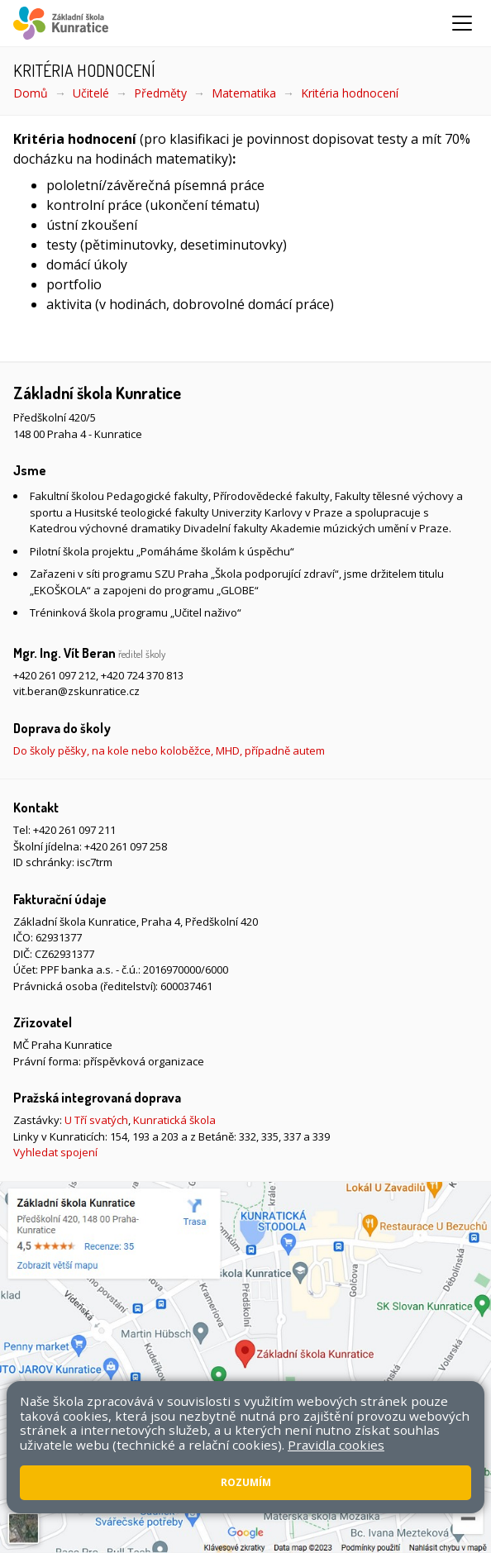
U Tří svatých (96, 1119)
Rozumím (246, 1482)
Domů (30, 93)
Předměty (160, 93)
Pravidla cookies (336, 1444)
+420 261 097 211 (74, 829)
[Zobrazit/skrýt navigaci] (462, 23)
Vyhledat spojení (55, 1152)
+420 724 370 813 (142, 675)
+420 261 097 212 (54, 675)
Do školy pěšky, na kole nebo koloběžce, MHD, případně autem (169, 750)
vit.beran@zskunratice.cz (76, 691)
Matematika (244, 93)
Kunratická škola (174, 1119)
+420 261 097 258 (125, 846)
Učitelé (91, 93)
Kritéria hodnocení (349, 93)
